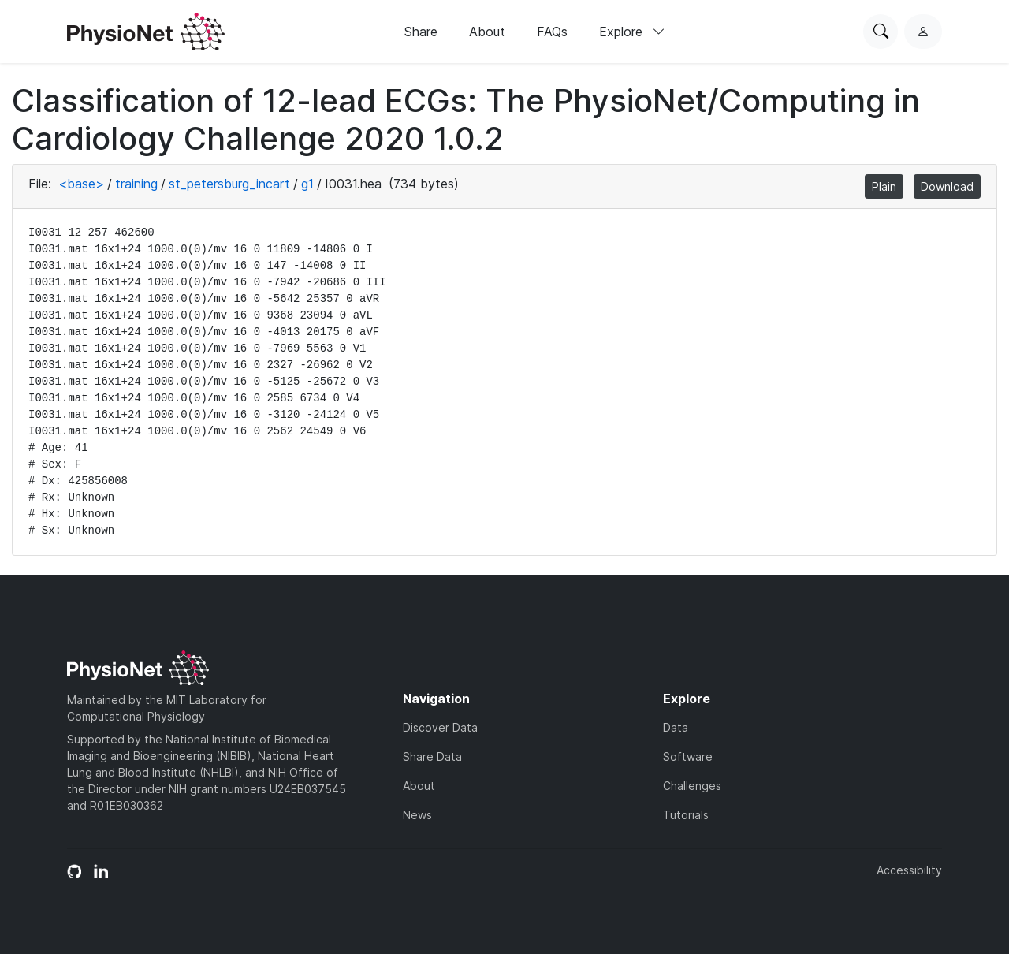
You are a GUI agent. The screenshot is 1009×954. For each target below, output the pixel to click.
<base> (81, 184)
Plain (884, 186)
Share (420, 31)
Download (947, 186)
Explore (632, 31)
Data (675, 727)
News (417, 815)
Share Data (432, 756)
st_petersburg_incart (229, 184)
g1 (307, 184)
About (487, 31)
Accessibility (909, 870)
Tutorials (686, 815)
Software (688, 756)
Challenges (692, 785)
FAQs (552, 31)
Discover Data (440, 727)
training (136, 184)
